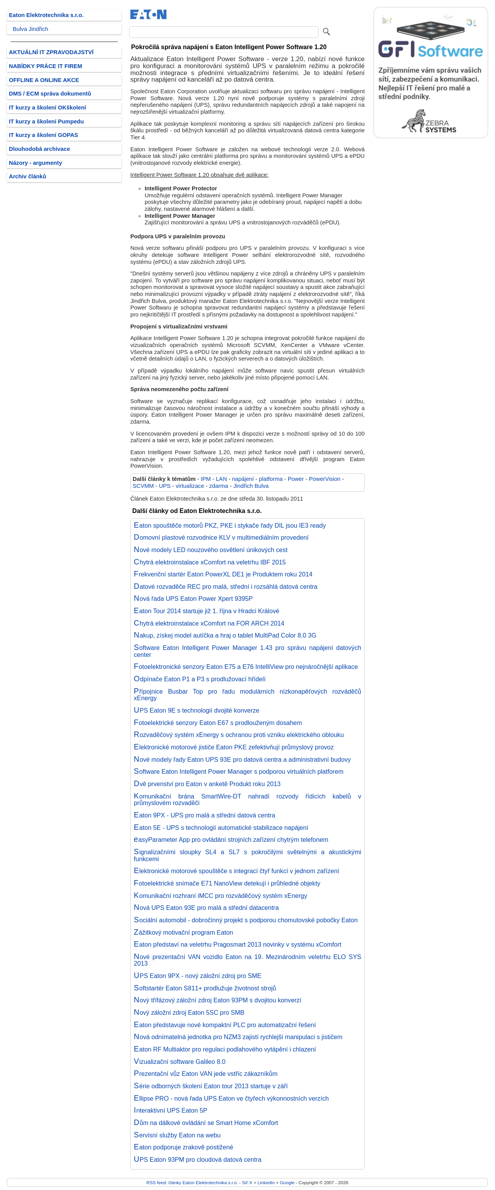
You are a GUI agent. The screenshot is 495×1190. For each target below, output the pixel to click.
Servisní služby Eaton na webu (177, 1135)
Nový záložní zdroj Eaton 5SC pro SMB (189, 1012)
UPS (165, 486)
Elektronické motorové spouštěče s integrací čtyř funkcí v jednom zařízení (236, 870)
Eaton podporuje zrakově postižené (183, 1147)
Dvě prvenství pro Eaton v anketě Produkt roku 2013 (207, 783)
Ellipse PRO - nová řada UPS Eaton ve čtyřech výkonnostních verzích (231, 1098)
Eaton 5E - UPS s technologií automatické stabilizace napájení (221, 827)
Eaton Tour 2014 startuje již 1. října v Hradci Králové (206, 610)
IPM (206, 479)
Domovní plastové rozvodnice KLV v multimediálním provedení (221, 537)
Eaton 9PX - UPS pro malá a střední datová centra (204, 815)
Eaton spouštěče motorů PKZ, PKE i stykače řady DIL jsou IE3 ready (230, 525)
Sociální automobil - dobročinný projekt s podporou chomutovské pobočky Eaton (246, 919)
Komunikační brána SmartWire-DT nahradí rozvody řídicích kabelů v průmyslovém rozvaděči (247, 800)
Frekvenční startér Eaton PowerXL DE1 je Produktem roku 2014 (223, 574)
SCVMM (143, 486)
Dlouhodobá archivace (39, 149)
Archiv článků (27, 176)
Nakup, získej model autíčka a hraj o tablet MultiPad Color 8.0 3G (225, 635)
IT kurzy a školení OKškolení (47, 107)
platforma (270, 479)
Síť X (247, 1182)
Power (296, 479)
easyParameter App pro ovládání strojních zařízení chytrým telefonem (231, 839)
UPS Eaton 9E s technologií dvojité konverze (196, 710)
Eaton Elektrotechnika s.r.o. (46, 15)
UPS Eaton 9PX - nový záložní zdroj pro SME (197, 975)
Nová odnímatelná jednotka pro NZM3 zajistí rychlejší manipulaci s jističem (238, 1036)
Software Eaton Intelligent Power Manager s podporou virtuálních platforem (238, 771)
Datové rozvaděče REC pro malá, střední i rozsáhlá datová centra (225, 586)
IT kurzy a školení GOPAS (43, 135)
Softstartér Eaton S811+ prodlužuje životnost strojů (205, 988)
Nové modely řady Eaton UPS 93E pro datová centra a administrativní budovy (242, 759)
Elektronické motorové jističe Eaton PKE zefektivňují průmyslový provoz (234, 747)
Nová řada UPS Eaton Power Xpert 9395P (193, 598)
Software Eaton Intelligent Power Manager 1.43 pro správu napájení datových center (247, 651)
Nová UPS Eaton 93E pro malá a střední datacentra (206, 907)
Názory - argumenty (35, 163)
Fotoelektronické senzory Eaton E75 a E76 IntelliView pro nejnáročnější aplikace (246, 666)
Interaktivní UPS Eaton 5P (170, 1110)
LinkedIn (266, 1182)
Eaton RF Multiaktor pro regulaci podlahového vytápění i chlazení (225, 1049)
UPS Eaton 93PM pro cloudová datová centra (197, 1159)
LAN (221, 479)
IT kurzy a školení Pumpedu (46, 121)
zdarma (218, 486)
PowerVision (325, 479)
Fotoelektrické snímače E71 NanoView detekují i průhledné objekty (227, 883)
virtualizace (190, 486)
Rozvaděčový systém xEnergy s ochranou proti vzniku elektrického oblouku (239, 734)
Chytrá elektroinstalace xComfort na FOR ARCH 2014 (209, 623)
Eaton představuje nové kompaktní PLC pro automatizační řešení (225, 1024)
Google (287, 1182)
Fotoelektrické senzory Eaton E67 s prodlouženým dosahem (218, 722)
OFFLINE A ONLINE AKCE (44, 80)
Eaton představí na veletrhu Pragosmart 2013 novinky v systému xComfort (237, 944)
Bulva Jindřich (30, 29)
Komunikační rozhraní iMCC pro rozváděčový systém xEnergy (220, 895)
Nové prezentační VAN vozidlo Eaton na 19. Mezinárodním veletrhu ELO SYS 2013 (247, 960)
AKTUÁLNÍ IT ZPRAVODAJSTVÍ (51, 52)
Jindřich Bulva (251, 486)
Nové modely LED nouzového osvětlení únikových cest (210, 549)
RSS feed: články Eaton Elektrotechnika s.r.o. (192, 1182)
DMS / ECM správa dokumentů (50, 94)
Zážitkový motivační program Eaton (183, 932)
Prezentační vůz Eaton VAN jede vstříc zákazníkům (206, 1073)
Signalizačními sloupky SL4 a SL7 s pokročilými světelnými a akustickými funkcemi (247, 855)
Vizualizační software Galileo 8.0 (179, 1061)
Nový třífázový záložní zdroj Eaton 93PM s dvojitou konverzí (217, 1000)
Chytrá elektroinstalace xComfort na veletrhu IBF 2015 (210, 562)
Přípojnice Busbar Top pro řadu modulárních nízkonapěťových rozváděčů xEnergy (247, 695)
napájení (243, 479)
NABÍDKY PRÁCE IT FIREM (45, 66)
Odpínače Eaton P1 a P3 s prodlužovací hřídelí (200, 678)
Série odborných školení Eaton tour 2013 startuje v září (211, 1085)
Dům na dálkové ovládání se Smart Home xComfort (206, 1122)
